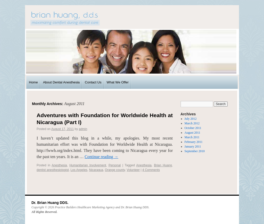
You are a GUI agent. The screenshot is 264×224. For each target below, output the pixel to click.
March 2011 (192, 137)
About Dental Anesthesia (61, 82)
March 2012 (192, 123)
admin (83, 129)
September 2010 (195, 151)
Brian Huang (163, 165)
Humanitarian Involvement (87, 165)
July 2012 (191, 118)
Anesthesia (59, 165)
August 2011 (192, 132)
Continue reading (101, 156)
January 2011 (193, 146)
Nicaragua (96, 170)
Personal (115, 165)
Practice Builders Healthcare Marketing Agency (85, 207)
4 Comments (151, 170)
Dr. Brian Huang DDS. (49, 203)
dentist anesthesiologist (53, 170)
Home (33, 82)
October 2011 (193, 128)
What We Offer (117, 82)
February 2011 (194, 142)
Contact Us (93, 82)
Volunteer (133, 170)
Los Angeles (78, 170)
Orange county (115, 170)
